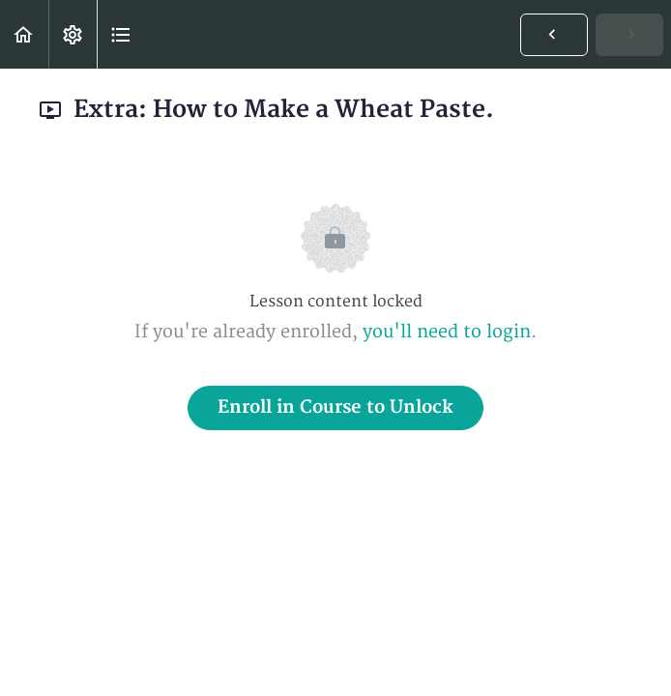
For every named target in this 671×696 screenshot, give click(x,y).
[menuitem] (72, 34)
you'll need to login (447, 332)
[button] (24, 34)
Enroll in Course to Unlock (335, 407)
